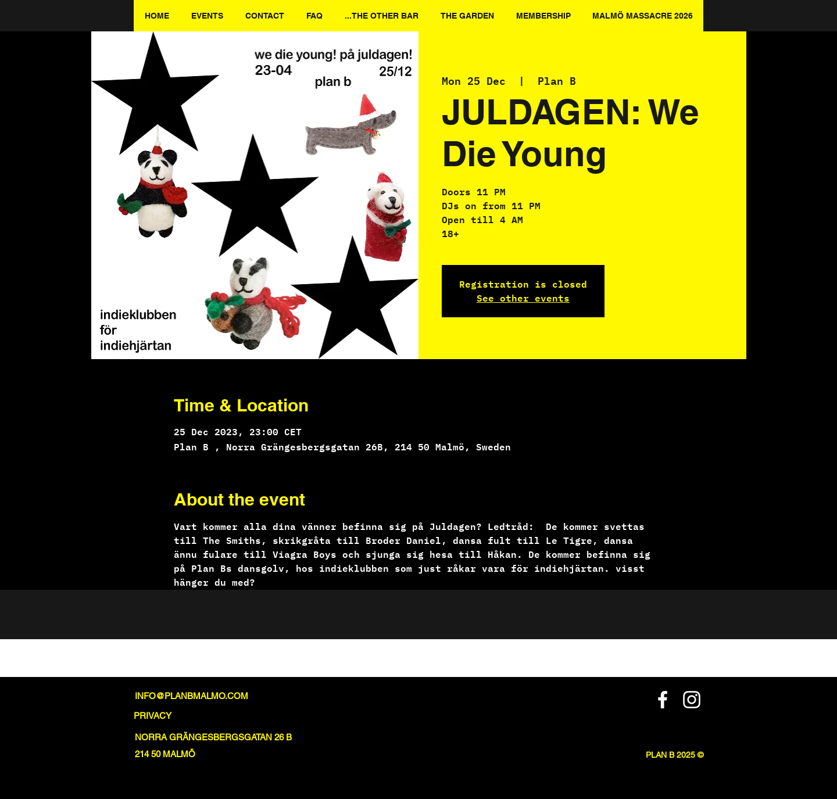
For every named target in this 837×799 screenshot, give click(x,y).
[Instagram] (691, 699)
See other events (523, 298)
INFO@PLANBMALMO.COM (191, 696)
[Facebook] (662, 699)
